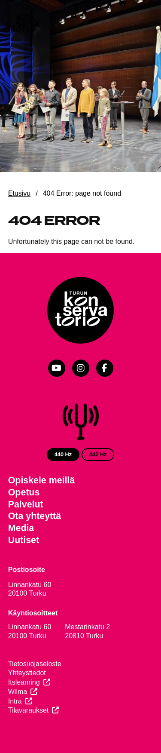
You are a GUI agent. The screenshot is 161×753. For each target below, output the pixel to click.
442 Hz (98, 454)
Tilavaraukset (28, 710)
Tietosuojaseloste (34, 663)
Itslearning (24, 682)
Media (21, 528)
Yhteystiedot (27, 672)
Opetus (24, 492)
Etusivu (19, 193)
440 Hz (63, 454)
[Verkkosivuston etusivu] (25, 23)
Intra (15, 701)
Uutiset (23, 540)
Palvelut (25, 504)
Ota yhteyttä (34, 516)
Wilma (17, 691)
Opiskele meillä (41, 480)
